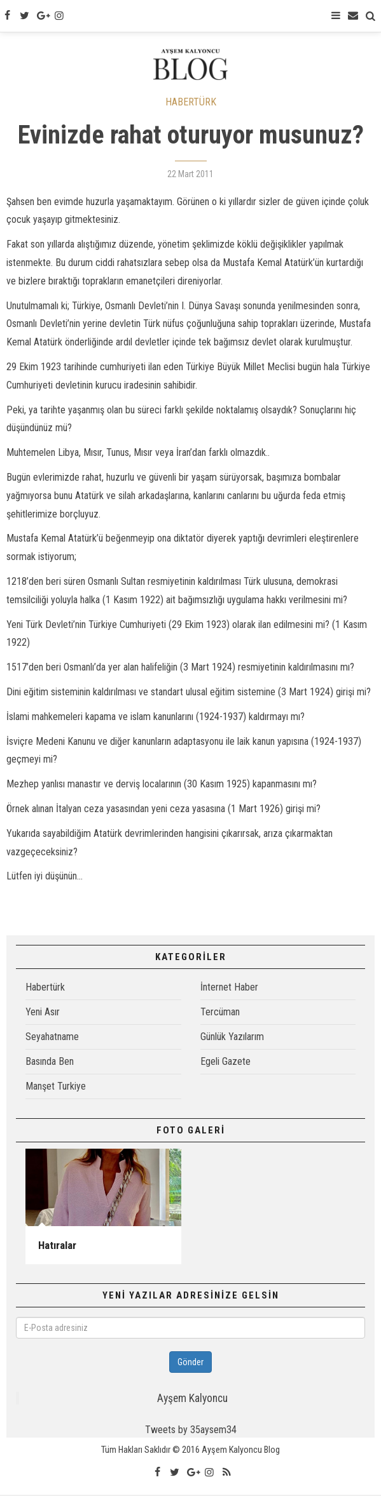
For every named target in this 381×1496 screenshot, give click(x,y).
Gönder (190, 1363)
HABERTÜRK (190, 103)
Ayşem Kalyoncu (192, 1399)
